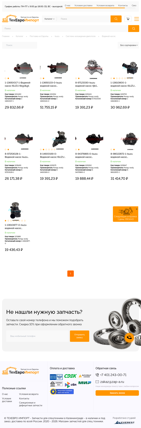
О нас (67, 5)
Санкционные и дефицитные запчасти (30, 404)
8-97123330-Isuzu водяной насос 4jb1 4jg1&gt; (86, 84)
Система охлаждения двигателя (80, 36)
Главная (5, 36)
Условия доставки (83, 5)
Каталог (19, 36)
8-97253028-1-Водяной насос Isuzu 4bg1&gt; (16, 155)
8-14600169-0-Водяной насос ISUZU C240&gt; (52, 155)
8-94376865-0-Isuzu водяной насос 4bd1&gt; (86, 155)
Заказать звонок (117, 393)
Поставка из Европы (39, 36)
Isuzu (57, 36)
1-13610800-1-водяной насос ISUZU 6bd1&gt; (123, 84)
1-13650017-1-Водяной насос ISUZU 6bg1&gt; (17, 84)
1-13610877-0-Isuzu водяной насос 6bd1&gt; (15, 227)
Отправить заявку (79, 336)
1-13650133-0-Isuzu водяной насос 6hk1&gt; (51, 84)
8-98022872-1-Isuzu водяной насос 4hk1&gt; (122, 155)
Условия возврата (105, 5)
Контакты (123, 5)
